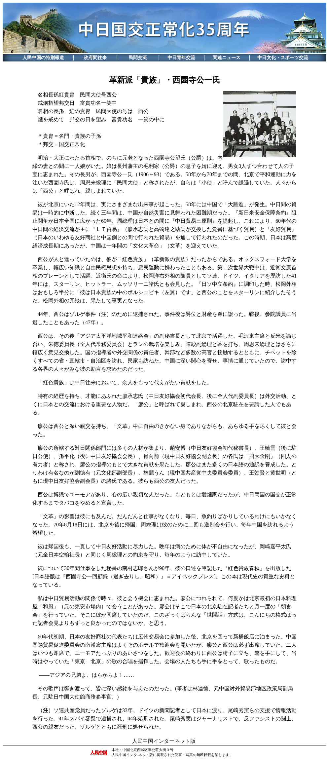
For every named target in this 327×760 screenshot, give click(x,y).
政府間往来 (95, 57)
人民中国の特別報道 (43, 57)
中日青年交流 (181, 57)
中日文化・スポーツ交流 (282, 57)
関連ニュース (226, 57)
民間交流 (137, 57)
